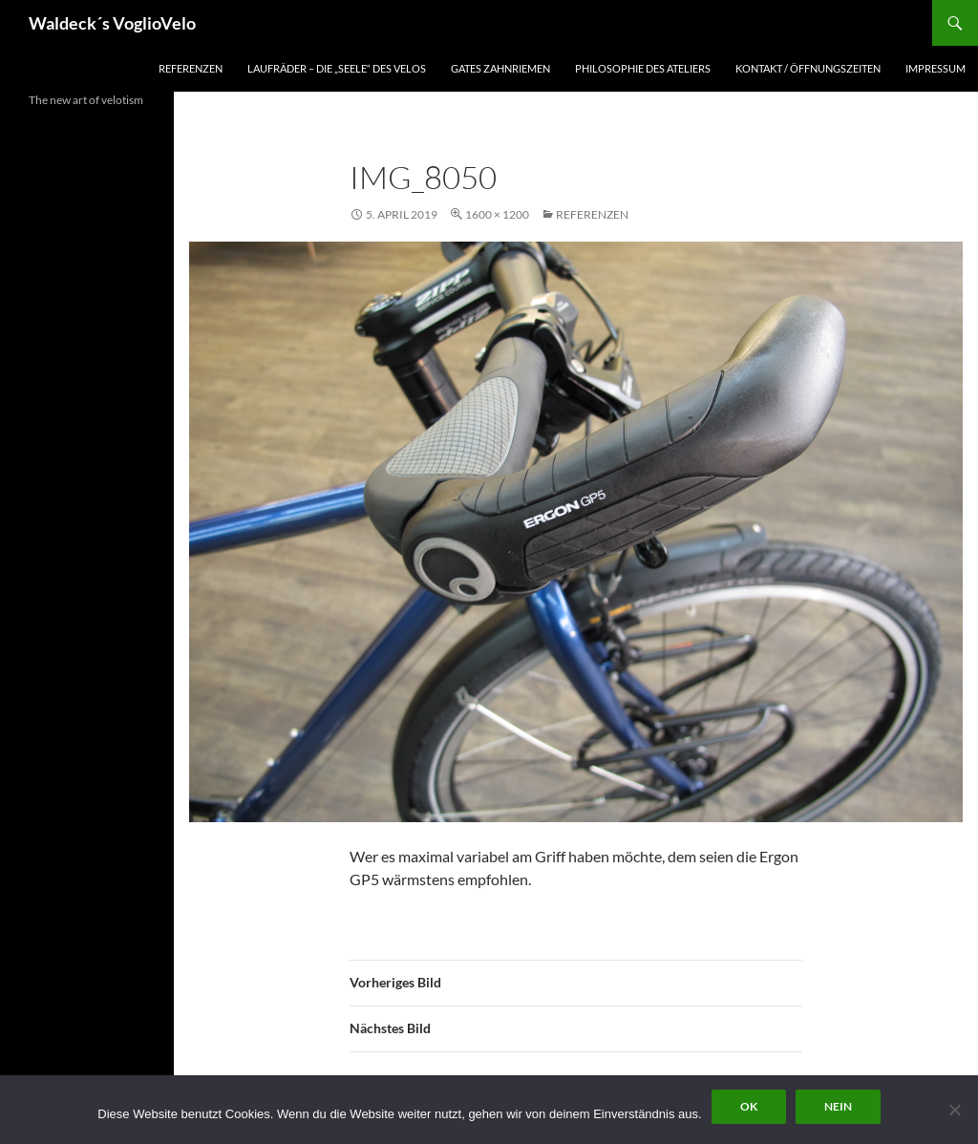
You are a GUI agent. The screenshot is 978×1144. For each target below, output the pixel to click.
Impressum (935, 68)
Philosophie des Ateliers (643, 68)
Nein (838, 1106)
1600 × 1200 (497, 214)
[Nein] (954, 1109)
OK (748, 1106)
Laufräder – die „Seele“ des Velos (336, 68)
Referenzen (191, 68)
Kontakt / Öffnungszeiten (808, 68)
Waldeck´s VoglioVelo (112, 22)
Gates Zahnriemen (500, 68)
